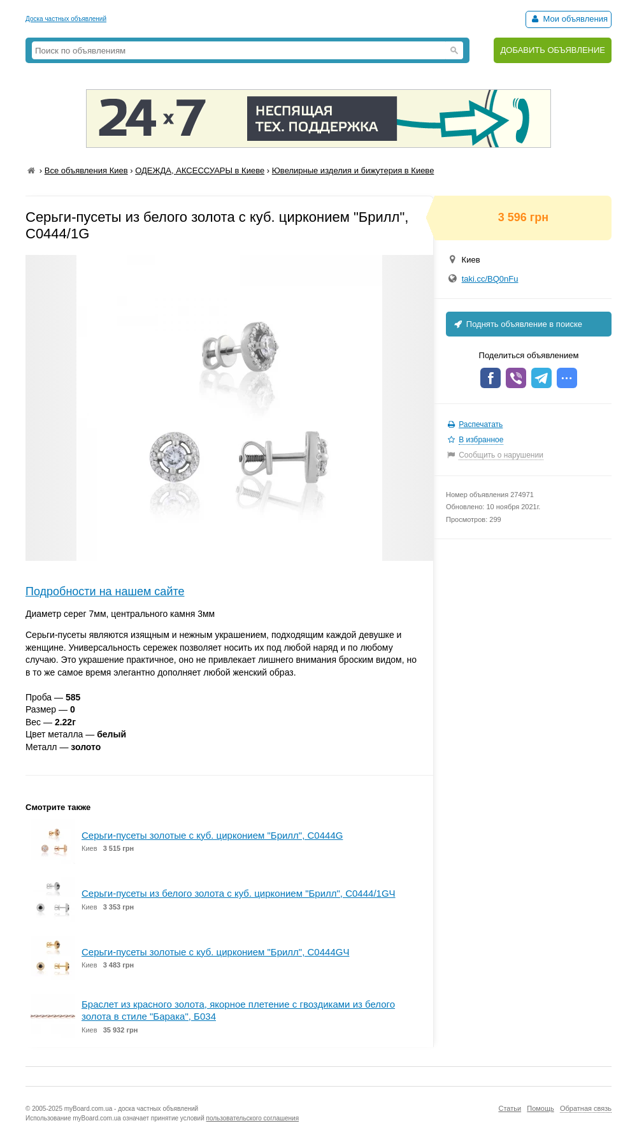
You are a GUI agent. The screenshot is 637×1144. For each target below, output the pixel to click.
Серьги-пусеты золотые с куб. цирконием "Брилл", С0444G (212, 835)
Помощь (540, 1108)
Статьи (509, 1108)
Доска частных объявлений (65, 18)
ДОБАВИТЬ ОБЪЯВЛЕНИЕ (552, 50)
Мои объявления (568, 19)
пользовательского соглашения (252, 1118)
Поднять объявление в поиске (517, 324)
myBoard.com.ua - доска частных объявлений (131, 1108)
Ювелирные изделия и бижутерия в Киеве (353, 170)
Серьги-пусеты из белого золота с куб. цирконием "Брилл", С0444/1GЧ (239, 893)
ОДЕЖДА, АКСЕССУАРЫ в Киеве (199, 170)
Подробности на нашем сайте (105, 591)
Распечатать (481, 424)
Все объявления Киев (86, 170)
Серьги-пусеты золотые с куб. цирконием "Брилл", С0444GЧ (215, 951)
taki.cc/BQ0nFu (490, 279)
